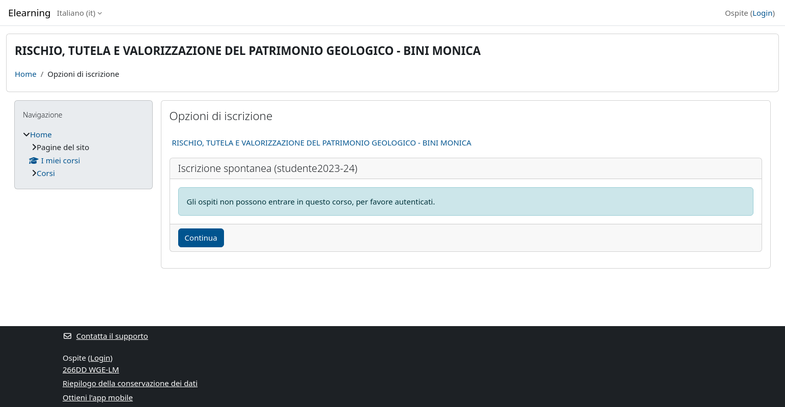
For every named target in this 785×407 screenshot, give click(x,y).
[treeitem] (83, 154)
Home (26, 74)
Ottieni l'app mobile (98, 397)
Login (762, 13)
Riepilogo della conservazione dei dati (130, 383)
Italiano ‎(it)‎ (76, 13)
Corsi (46, 173)
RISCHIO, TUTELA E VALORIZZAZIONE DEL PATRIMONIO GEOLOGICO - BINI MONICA (321, 142)
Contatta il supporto (105, 336)
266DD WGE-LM (91, 369)
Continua (201, 237)
